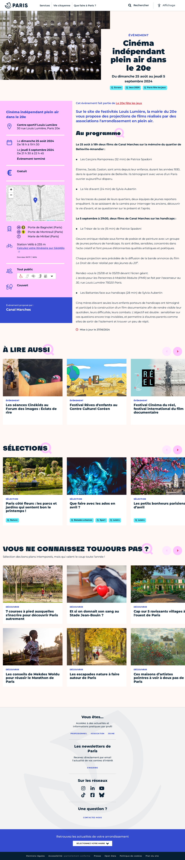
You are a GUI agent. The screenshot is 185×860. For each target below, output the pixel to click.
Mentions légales (35, 856)
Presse (97, 856)
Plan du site (152, 856)
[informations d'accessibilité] (36, 276)
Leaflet (35, 220)
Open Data (110, 856)
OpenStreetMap (51, 220)
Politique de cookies (131, 856)
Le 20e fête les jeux (129, 103)
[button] (35, 200)
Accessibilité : (69, 856)
